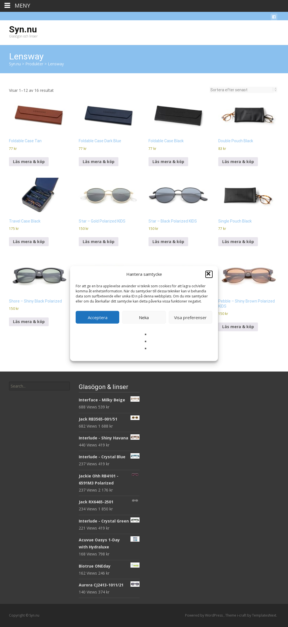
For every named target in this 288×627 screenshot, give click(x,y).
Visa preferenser (190, 317)
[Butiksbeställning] (242, 90)
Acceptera (97, 317)
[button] (209, 274)
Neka (144, 317)
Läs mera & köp (29, 161)
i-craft (242, 615)
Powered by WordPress (204, 615)
